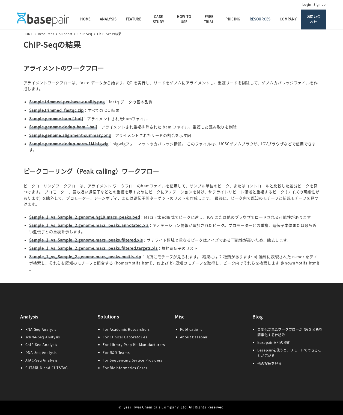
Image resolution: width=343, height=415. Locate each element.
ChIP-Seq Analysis (41, 344)
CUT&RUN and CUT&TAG (46, 367)
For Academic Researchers (126, 329)
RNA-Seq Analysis (40, 329)
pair (204, 337)
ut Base (194, 337)
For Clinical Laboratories (125, 337)
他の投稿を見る (269, 363)
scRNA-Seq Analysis (42, 337)
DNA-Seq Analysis (41, 352)
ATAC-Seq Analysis (41, 360)
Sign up (320, 4)
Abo (183, 337)
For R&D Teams (116, 352)
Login (306, 4)
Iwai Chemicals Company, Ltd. (161, 407)
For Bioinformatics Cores (125, 367)
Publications (191, 329)
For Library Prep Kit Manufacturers (134, 344)
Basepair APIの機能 (273, 342)
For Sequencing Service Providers (132, 360)
